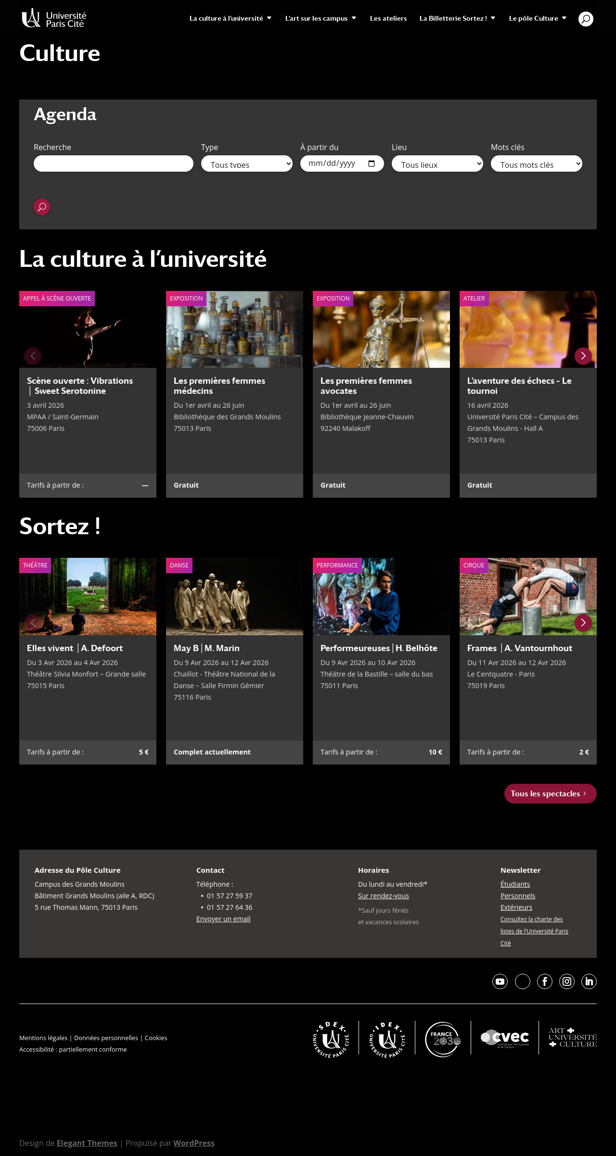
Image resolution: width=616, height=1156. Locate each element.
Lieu (399, 147)
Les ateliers (388, 18)
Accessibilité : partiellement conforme (73, 1049)
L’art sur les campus (316, 18)
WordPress (193, 1143)
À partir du (319, 147)
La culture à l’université (226, 18)
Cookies (156, 1037)
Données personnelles (106, 1037)
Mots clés (508, 147)
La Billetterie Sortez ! (453, 18)
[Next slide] (583, 355)
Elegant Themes (87, 1143)
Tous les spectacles (545, 793)
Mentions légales (43, 1037)
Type (209, 147)
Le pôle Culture (533, 18)
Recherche (52, 147)
